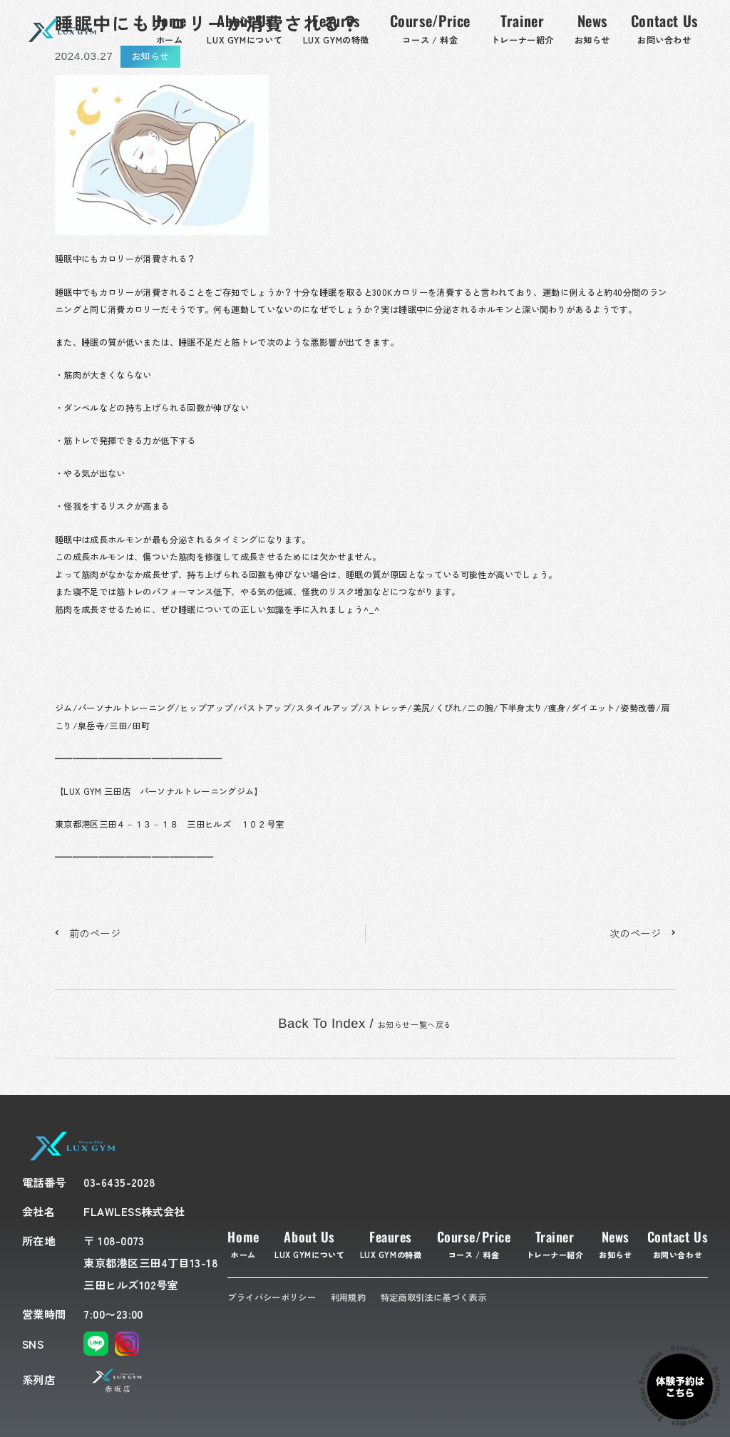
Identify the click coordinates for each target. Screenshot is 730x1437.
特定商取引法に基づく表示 (433, 1297)
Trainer (555, 1243)
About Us (309, 1243)
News (615, 1243)
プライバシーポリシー (271, 1297)
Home (243, 1243)
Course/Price (474, 1243)
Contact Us (678, 1243)
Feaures (391, 1243)
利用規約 (348, 1297)
